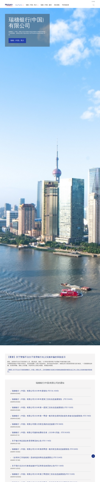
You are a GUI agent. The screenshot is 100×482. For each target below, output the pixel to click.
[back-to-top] (93, 456)
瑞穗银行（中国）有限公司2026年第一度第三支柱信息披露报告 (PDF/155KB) (42, 408)
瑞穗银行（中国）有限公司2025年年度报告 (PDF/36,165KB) (35, 391)
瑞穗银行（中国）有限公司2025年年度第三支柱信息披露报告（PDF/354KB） (43, 399)
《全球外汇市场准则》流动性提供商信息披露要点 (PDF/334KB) (37, 458)
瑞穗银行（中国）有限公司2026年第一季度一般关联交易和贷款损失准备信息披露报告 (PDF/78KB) (51, 416)
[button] (19, 5)
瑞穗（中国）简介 (31, 5)
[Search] (93, 5)
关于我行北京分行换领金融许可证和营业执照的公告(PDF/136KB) (38, 466)
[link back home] (9, 5)
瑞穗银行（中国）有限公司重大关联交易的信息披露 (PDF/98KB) (37, 424)
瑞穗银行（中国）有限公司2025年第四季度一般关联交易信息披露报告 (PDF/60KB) (45, 449)
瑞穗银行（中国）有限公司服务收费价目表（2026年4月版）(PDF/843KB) (41, 433)
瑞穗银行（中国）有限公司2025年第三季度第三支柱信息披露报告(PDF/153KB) (43, 474)
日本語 (93, 1)
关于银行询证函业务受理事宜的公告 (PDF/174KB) (31, 441)
